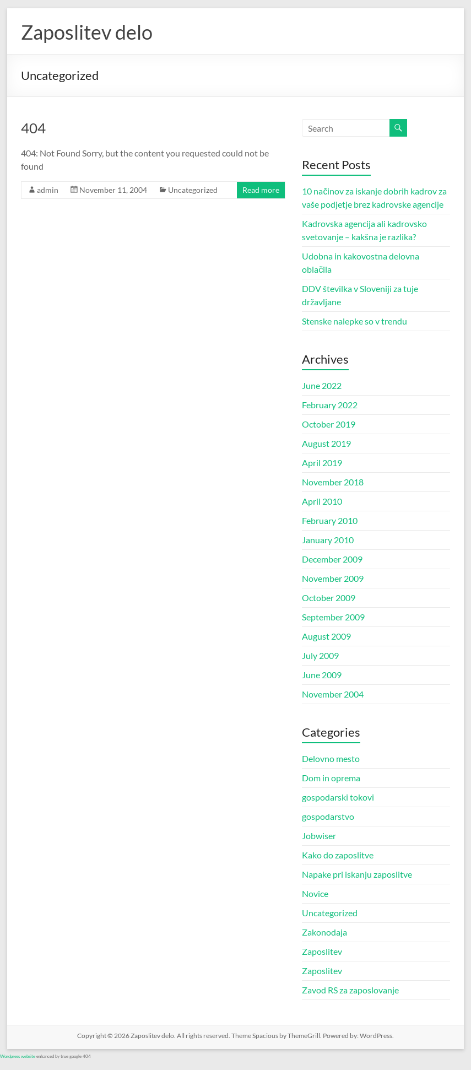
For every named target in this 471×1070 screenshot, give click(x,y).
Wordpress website (17, 1056)
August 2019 (326, 443)
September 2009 (333, 617)
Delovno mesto (331, 758)
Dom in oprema (331, 777)
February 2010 (330, 520)
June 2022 (322, 385)
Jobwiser (319, 835)
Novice (315, 893)
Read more (260, 189)
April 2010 (322, 501)
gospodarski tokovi (338, 797)
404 (33, 128)
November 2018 (333, 482)
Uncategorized (193, 189)
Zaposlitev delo (87, 32)
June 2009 (322, 674)
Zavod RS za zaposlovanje (350, 990)
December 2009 (332, 559)
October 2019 (328, 424)
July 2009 (320, 655)
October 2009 (328, 597)
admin (47, 189)
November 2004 (333, 694)
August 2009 (326, 636)
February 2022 (330, 404)
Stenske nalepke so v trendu (354, 321)
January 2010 (328, 539)
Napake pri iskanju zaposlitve (357, 874)
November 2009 (333, 578)
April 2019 (322, 462)
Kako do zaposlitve (337, 855)
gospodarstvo (328, 816)
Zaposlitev (322, 951)
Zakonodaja (324, 932)
